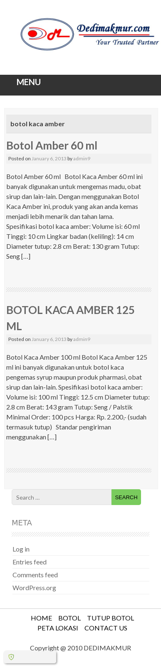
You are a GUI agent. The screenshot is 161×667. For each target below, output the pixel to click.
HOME (41, 618)
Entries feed (29, 562)
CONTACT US (105, 628)
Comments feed (35, 575)
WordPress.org (34, 587)
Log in (21, 549)
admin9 (81, 158)
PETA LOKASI (57, 628)
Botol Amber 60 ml (51, 145)
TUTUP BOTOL (110, 618)
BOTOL (69, 618)
